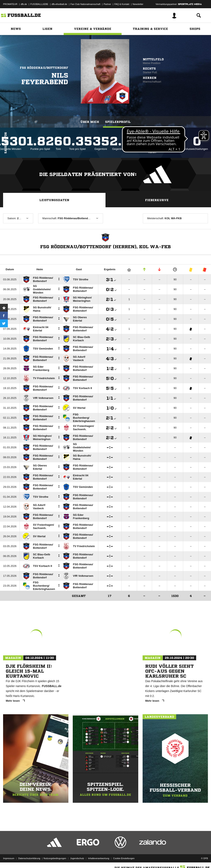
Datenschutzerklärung (29, 858)
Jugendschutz (77, 858)
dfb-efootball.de (59, 4)
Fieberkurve (157, 200)
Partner (107, 4)
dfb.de (24, 4)
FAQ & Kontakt (121, 4)
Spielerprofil (118, 121)
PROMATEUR (10, 4)
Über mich (89, 121)
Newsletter (138, 4)
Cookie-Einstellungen (124, 858)
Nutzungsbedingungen (54, 858)
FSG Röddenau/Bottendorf (44, 67)
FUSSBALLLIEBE (39, 4)
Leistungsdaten (54, 200)
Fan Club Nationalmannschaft (85, 4)
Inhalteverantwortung (98, 858)
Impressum (8, 858)
